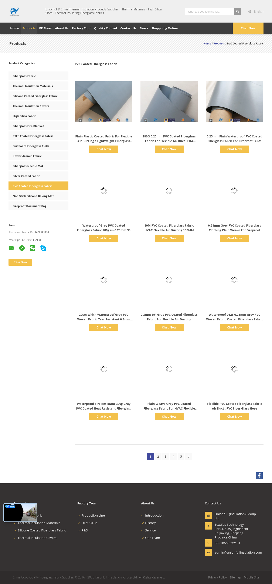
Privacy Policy (217, 577)
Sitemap (235, 577)
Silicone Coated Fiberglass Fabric (35, 96)
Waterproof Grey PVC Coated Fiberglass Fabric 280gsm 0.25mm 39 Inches (103, 230)
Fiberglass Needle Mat (28, 166)
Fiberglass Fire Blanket (28, 126)
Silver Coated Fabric (26, 176)
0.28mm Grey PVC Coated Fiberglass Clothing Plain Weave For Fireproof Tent (234, 230)
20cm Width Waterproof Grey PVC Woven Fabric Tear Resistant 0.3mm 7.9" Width (103, 319)
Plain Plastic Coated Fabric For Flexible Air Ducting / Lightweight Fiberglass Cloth (103, 141)
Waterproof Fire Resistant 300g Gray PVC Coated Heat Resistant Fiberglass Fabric (103, 408)
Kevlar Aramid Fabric (27, 156)
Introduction (152, 515)
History (148, 523)
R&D (82, 530)
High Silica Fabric (24, 116)
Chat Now (248, 28)
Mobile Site (251, 577)
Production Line (91, 515)
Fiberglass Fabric (24, 76)
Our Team (150, 537)
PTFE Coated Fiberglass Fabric (33, 136)
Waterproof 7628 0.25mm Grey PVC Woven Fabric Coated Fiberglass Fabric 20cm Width (234, 319)
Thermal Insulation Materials (33, 86)
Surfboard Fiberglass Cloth (31, 146)
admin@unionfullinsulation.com (228, 552)
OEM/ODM (87, 523)
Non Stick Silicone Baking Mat (33, 196)
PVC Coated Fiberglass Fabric (32, 186)
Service (148, 530)
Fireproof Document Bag (29, 206)
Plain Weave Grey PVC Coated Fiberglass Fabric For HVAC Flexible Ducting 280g (169, 408)
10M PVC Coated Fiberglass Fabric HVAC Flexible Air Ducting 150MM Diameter (169, 230)
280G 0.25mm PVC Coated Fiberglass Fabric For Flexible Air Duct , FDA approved (169, 141)
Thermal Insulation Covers (31, 106)
